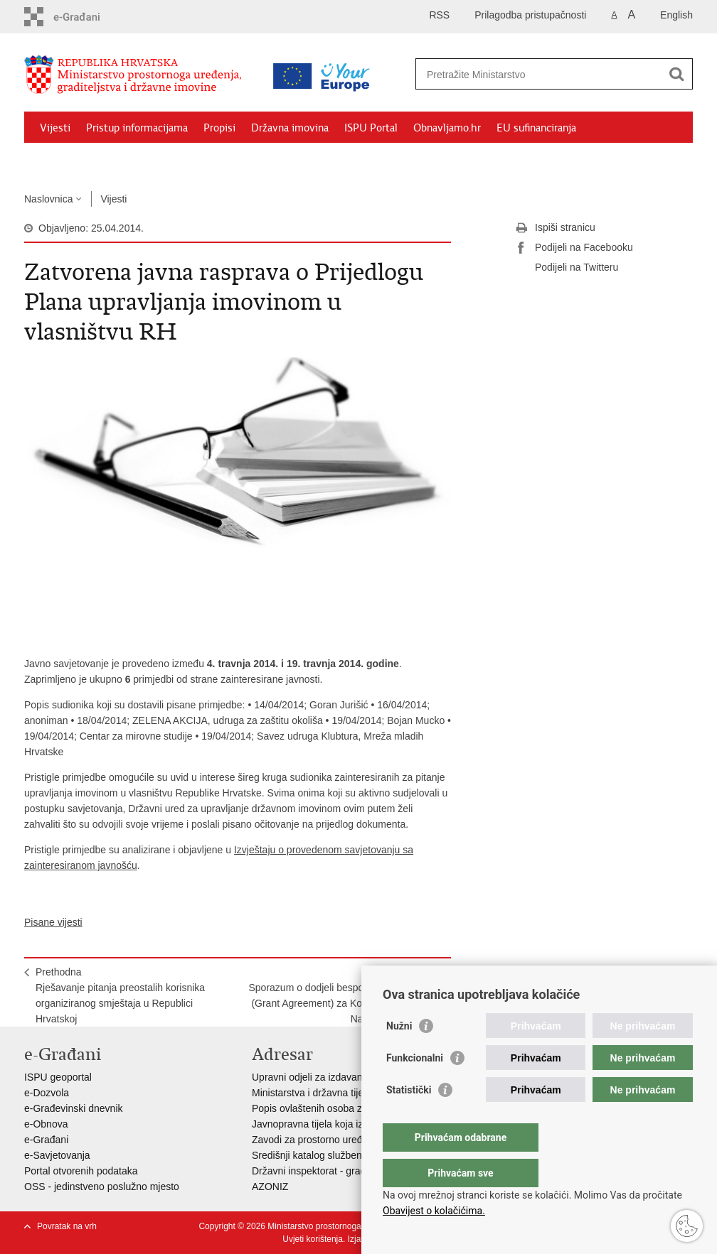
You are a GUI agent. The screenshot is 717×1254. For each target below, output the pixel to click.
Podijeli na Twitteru (566, 267)
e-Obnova (46, 1124)
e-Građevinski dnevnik (73, 1108)
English (676, 15)
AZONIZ (270, 1186)
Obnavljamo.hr (447, 127)
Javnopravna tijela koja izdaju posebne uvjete (352, 1124)
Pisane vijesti (53, 922)
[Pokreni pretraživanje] (676, 74)
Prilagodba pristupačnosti (530, 15)
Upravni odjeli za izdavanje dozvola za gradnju (354, 1077)
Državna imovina (290, 127)
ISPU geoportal (58, 1077)
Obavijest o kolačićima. (434, 1210)
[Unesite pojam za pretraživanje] (539, 74)
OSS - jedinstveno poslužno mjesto (101, 1186)
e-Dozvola (46, 1092)
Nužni (399, 1054)
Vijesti (55, 127)
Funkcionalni (414, 1086)
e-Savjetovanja (57, 1155)
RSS (439, 15)
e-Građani (46, 1139)
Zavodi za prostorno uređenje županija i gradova (358, 1139)
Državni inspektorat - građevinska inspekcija (349, 1171)
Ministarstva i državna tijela (311, 1092)
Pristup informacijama (137, 127)
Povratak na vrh (67, 1226)
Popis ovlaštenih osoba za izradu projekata (346, 1108)
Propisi (219, 127)
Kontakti (178, 160)
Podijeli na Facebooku (574, 248)
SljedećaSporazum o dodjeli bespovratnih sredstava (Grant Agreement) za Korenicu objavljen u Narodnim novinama (344, 995)
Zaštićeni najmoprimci (91, 160)
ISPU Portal (371, 127)
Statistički (408, 1118)
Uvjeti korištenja (312, 1239)
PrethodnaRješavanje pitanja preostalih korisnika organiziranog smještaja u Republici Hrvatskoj (120, 995)
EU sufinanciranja (536, 127)
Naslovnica (48, 199)
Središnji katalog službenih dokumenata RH (348, 1155)
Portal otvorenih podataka (81, 1171)
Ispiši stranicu (555, 228)
